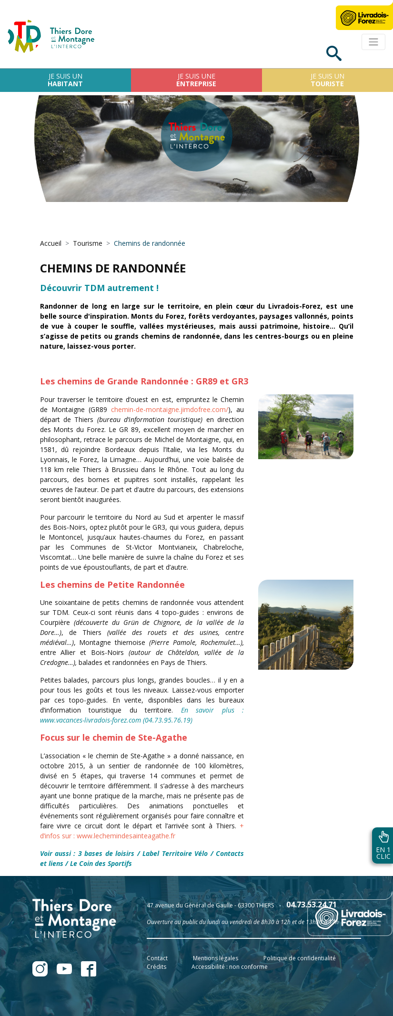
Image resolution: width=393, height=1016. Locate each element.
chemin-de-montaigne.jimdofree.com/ (169, 409)
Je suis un (65, 80)
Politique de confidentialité (299, 958)
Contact (157, 958)
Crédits (156, 967)
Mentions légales (215, 958)
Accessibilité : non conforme (229, 967)
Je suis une (196, 80)
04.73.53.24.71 (311, 904)
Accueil (50, 243)
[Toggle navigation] (373, 42)
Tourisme (87, 243)
